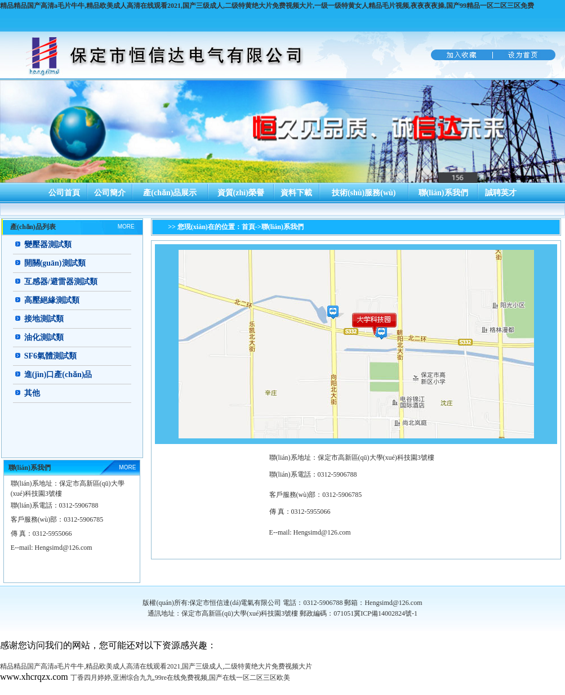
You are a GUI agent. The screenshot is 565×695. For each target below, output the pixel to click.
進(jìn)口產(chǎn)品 (58, 374)
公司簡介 (110, 193)
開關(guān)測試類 (55, 263)
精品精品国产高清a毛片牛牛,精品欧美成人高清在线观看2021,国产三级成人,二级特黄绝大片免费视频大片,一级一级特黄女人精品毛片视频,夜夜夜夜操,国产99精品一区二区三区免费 (267, 6)
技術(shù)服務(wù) (364, 193)
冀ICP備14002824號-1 (385, 613)
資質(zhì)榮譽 (240, 193)
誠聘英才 (501, 193)
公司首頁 (64, 193)
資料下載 (296, 193)
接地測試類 (44, 319)
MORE (126, 226)
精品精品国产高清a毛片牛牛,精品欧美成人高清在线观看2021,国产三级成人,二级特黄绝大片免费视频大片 (156, 666)
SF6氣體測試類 (50, 356)
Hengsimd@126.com (322, 532)
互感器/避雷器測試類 (60, 281)
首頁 (248, 227)
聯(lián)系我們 (443, 193)
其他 (32, 393)
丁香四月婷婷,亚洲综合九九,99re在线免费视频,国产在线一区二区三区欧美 (180, 677)
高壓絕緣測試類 (51, 300)
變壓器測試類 (48, 244)
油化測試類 (44, 337)
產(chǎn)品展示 (170, 193)
